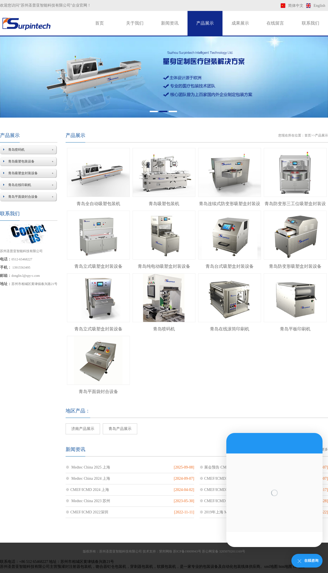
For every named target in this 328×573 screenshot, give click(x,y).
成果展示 (240, 23)
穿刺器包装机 (141, 567)
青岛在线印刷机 (19, 185)
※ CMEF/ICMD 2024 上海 (87, 490)
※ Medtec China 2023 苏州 (88, 501)
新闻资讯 (169, 23)
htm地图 (285, 567)
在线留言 (275, 23)
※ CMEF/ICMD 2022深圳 (87, 512)
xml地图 (271, 567)
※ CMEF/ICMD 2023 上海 (221, 501)
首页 (99, 23)
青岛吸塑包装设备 (21, 161)
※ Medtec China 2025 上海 (88, 467)
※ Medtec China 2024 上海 (88, 478)
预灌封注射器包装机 (74, 567)
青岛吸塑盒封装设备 (23, 173)
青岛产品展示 (120, 429)
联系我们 (310, 23)
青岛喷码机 (16, 150)
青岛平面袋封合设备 (23, 197)
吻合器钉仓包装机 (111, 567)
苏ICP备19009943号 (187, 551)
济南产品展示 (82, 429)
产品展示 (205, 23)
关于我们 (135, 23)
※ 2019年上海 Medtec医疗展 (223, 512)
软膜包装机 (166, 567)
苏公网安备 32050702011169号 (223, 551)
